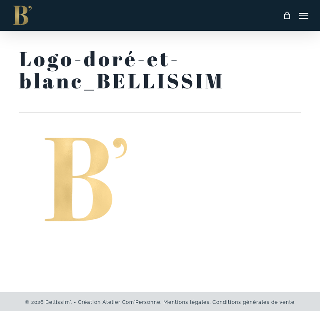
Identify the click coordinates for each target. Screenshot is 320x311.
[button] (303, 15)
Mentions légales (186, 302)
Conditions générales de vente (253, 302)
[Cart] (287, 15)
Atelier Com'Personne (131, 302)
